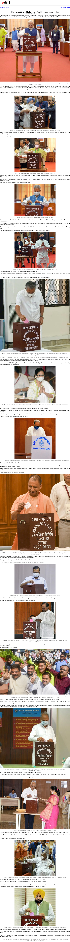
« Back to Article (4, 7)
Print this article (65, 7)
